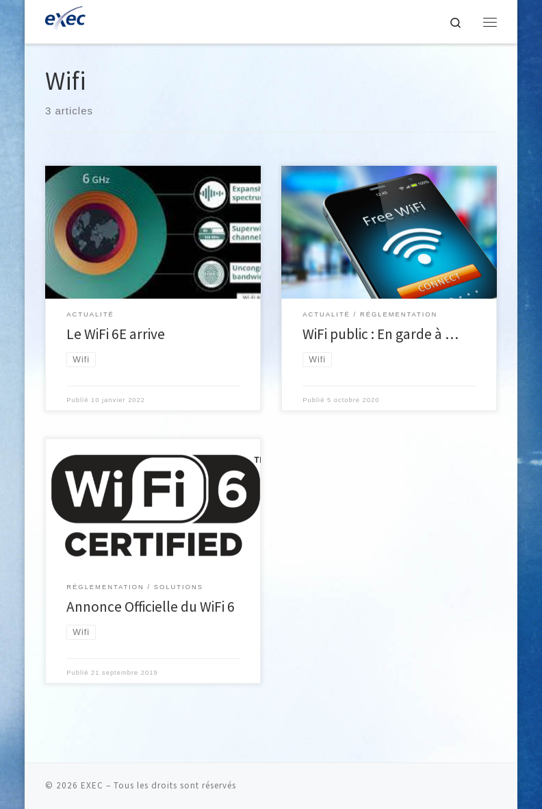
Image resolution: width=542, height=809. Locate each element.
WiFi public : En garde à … (380, 334)
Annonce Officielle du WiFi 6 (150, 606)
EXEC (92, 785)
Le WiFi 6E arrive (115, 334)
